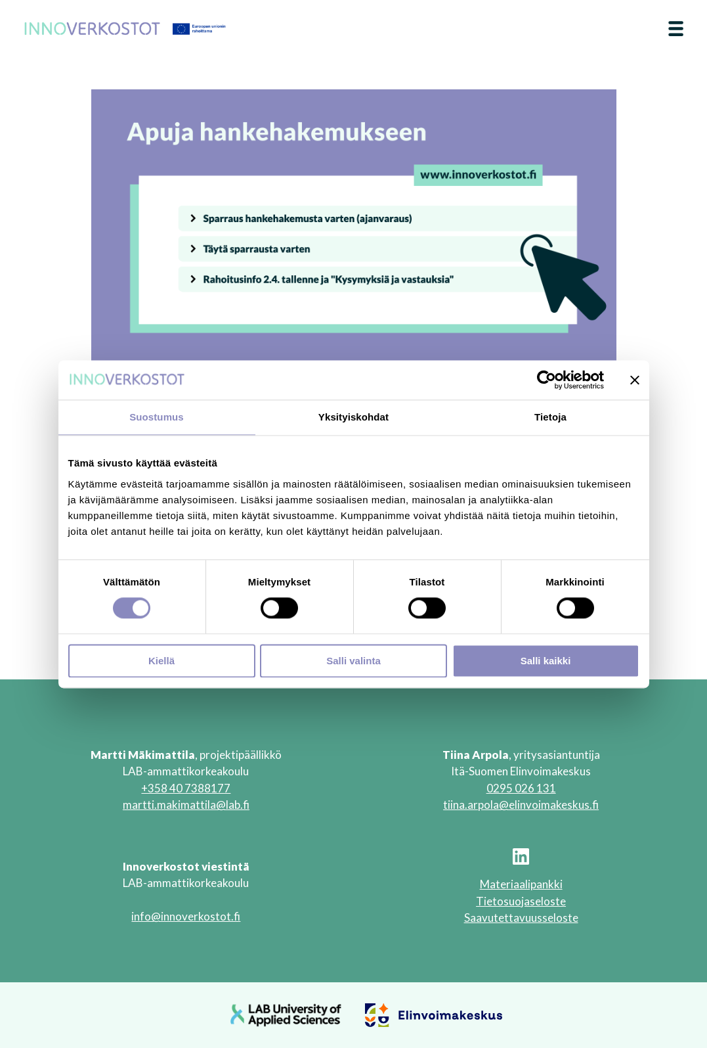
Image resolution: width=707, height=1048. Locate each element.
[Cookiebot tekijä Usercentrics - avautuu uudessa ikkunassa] (546, 380)
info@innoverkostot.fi (185, 916)
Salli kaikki (546, 660)
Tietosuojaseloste (521, 901)
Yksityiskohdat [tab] (353, 416)
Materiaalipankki (521, 884)
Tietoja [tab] (550, 416)
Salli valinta (353, 660)
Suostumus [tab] (156, 416)
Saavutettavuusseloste (521, 917)
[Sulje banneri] (634, 379)
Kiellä (161, 660)
